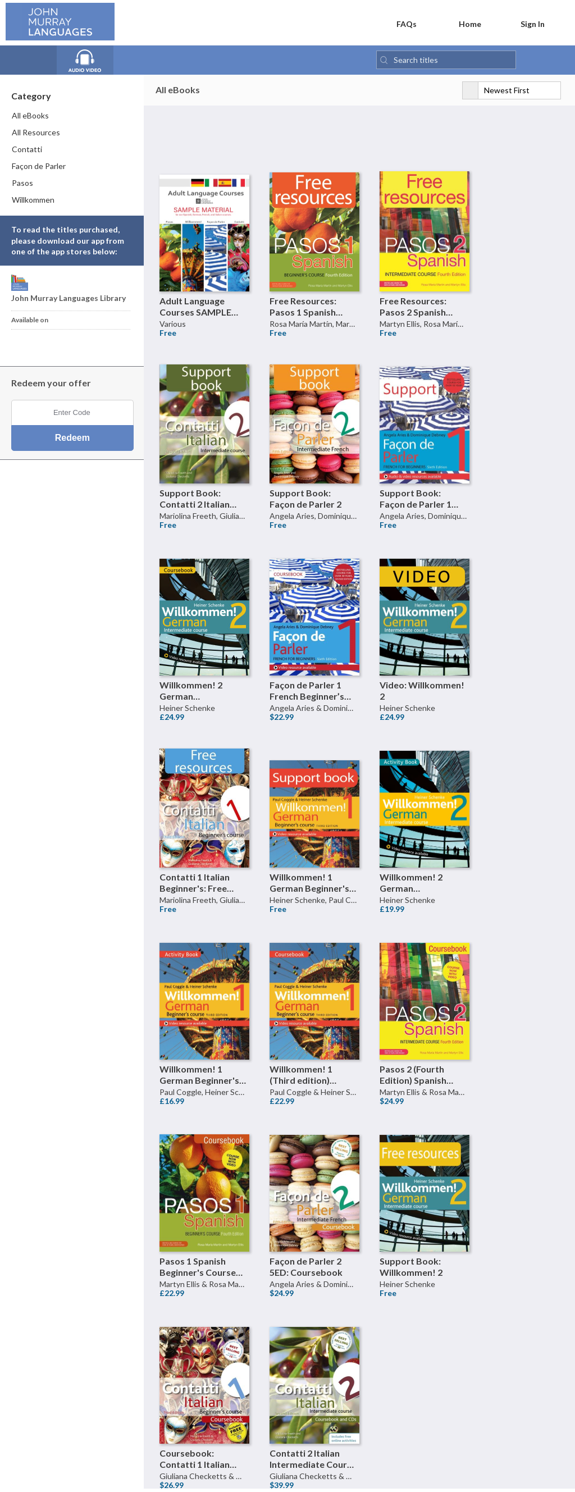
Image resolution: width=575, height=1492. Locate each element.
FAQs (398, 23)
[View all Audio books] (89, 60)
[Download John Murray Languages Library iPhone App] (24, 345)
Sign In (525, 23)
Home (463, 23)
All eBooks (178, 91)
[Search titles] (446, 62)
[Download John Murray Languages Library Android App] (42, 345)
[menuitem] (72, 118)
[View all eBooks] (32, 60)
